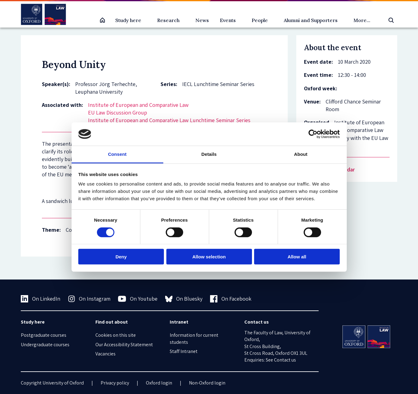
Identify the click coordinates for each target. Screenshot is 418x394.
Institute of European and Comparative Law (138, 104)
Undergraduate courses (45, 344)
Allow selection (209, 256)
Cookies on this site (115, 335)
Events (228, 20)
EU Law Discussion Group (117, 112)
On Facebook (230, 298)
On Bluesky (184, 298)
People (260, 20)
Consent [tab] (117, 154)
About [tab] (301, 154)
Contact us (285, 360)
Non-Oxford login (207, 383)
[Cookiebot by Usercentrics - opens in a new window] (313, 134)
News (202, 20)
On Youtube (137, 299)
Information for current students (194, 338)
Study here (128, 20)
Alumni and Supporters (311, 20)
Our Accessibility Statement (124, 344)
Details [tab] (209, 154)
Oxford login (159, 383)
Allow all (297, 256)
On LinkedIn (40, 298)
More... (361, 20)
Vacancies (105, 354)
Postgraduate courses (43, 335)
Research (168, 20)
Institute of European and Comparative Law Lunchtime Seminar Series (169, 120)
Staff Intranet (184, 351)
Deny (121, 256)
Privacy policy (115, 383)
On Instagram (89, 298)
